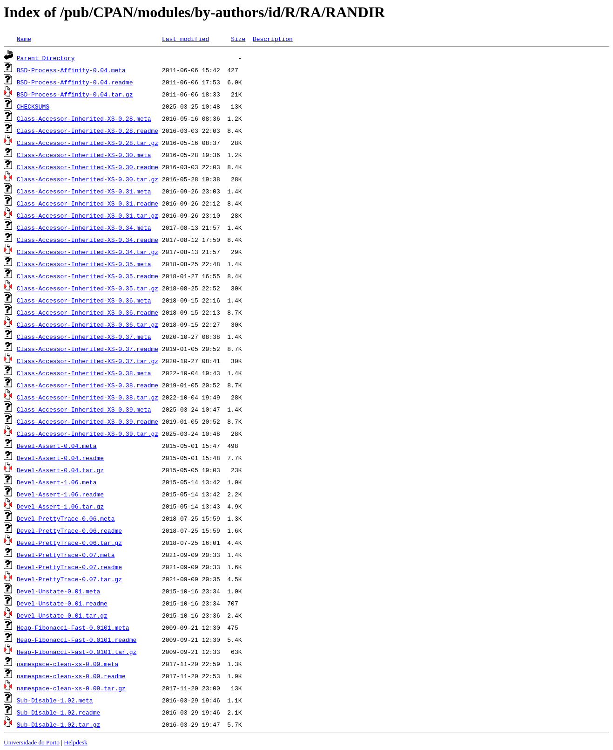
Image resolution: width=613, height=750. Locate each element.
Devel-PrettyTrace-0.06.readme (69, 530)
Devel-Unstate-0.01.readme (62, 603)
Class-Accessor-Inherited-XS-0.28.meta (84, 118)
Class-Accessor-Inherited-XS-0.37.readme (87, 348)
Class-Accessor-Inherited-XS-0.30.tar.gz (87, 179)
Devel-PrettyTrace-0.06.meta (66, 518)
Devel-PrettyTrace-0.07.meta (66, 554)
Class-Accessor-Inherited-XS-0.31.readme (87, 203)
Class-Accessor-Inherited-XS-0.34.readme (87, 239)
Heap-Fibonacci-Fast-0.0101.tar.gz (76, 651)
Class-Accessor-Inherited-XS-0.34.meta (84, 227)
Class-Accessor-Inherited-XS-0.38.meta (84, 373)
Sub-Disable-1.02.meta (55, 700)
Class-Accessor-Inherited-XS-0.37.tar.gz (87, 361)
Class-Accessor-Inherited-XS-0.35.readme (87, 276)
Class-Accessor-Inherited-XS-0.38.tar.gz (87, 397)
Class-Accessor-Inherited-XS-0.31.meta (84, 191)
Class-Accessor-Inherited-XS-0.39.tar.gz (87, 433)
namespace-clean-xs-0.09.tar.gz (71, 688)
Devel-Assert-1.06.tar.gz (60, 506)
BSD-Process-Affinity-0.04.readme (75, 82)
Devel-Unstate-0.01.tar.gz (62, 615)
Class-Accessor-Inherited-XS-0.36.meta (84, 300)
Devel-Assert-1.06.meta (57, 482)
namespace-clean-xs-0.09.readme (71, 676)
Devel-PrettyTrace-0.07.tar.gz (69, 579)
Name (24, 38)
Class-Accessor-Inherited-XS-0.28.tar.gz (87, 142)
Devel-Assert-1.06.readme (60, 494)
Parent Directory (46, 58)
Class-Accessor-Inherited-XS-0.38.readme (87, 385)
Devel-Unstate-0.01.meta (58, 591)
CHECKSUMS (33, 106)
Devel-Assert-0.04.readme (60, 458)
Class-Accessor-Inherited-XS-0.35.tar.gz (87, 288)
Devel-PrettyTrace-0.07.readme (69, 567)
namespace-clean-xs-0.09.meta (67, 664)
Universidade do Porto (32, 742)
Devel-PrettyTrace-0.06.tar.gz (69, 542)
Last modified (185, 38)
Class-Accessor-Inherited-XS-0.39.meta (84, 409)
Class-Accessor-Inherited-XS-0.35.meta (84, 264)
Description (273, 38)
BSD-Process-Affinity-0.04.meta (71, 70)
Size (238, 38)
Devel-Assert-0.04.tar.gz (60, 470)
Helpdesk (75, 742)
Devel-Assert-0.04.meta (57, 445)
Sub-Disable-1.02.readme (58, 712)
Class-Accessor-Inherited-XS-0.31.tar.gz (87, 215)
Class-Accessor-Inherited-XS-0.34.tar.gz (87, 252)
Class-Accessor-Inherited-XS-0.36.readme (87, 312)
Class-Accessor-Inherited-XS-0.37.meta (84, 336)
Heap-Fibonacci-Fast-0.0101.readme (76, 639)
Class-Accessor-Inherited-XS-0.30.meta (84, 155)
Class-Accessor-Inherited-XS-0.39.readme (87, 421)
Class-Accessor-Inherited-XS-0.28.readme (87, 130)
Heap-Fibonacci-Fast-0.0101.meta (73, 627)
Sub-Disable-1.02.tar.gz (58, 724)
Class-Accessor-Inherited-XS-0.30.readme (87, 167)
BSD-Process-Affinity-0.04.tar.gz (75, 94)
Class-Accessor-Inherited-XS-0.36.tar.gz (87, 324)
